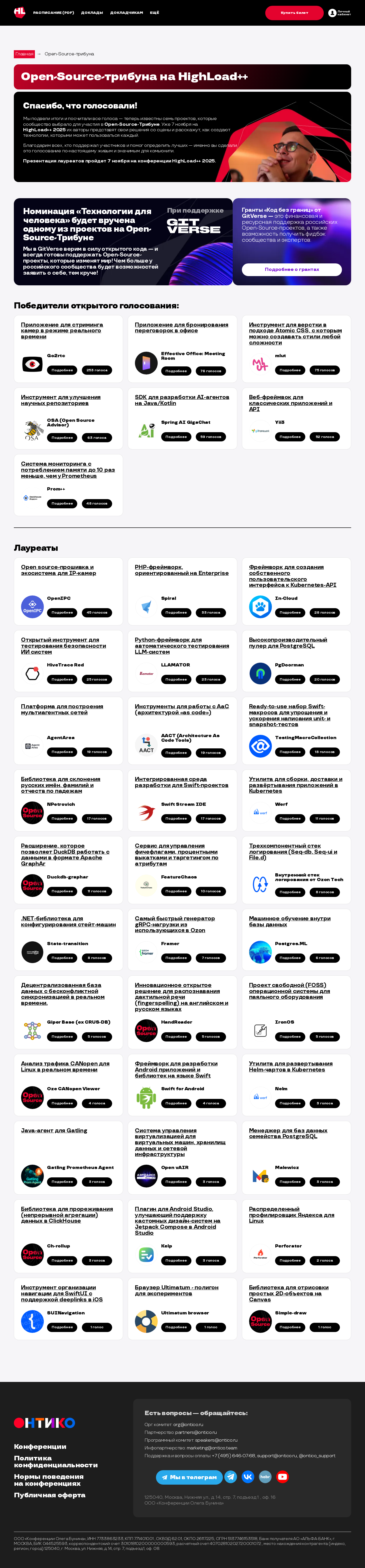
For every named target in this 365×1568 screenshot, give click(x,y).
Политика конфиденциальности (56, 1462)
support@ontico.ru (277, 1456)
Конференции (40, 1446)
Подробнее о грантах (292, 269)
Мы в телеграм (190, 1477)
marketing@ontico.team (212, 1448)
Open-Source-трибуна (69, 54)
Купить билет (294, 13)
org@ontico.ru (188, 1425)
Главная (24, 54)
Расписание (47, 13)
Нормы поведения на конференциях (49, 1480)
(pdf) (68, 13)
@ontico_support (317, 1456)
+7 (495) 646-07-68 (233, 1456)
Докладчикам (126, 13)
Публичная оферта (49, 1495)
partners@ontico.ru (196, 1432)
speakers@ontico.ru (216, 1440)
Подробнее (62, 370)
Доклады (92, 13)
